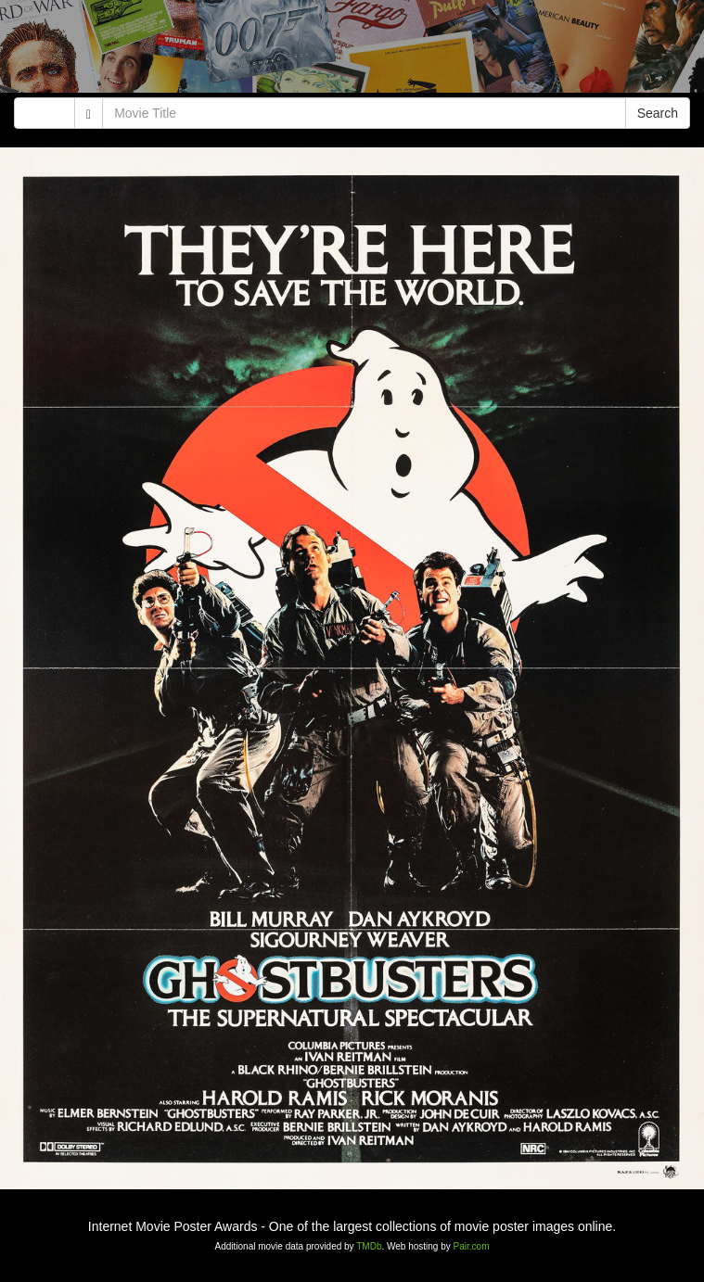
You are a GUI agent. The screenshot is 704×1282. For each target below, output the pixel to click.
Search (657, 113)
